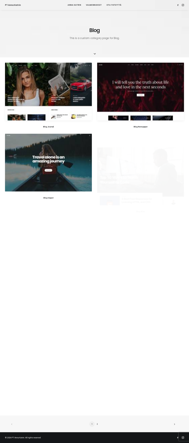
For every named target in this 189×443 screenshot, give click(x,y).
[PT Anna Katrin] (13, 5)
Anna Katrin (74, 5)
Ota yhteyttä (113, 5)
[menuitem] (74, 5)
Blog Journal (48, 127)
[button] (178, 5)
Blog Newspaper (141, 127)
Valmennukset (94, 5)
